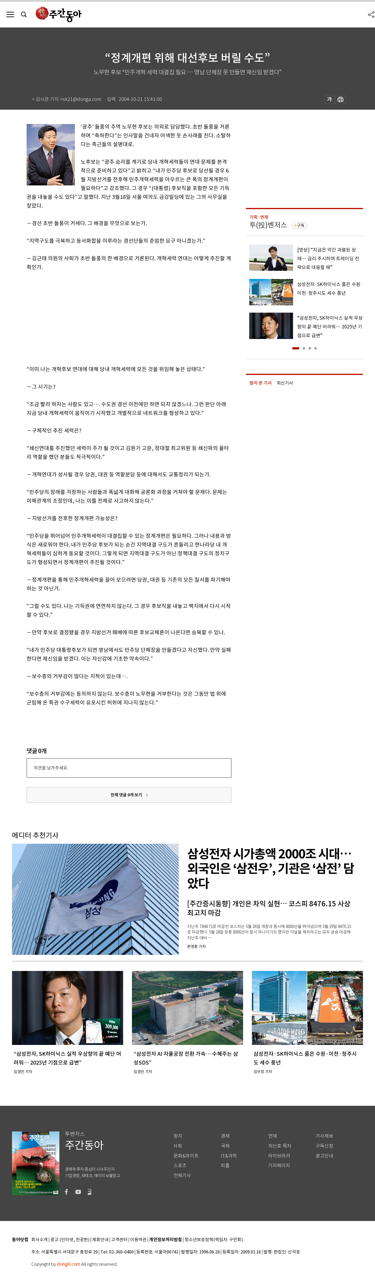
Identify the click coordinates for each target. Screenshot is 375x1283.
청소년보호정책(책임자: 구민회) (214, 1239)
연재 (272, 1136)
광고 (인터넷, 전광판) (70, 1239)
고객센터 (119, 1239)
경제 (225, 1136)
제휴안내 (100, 1239)
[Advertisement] (114, 317)
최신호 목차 (279, 1146)
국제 (225, 1146)
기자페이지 (279, 1165)
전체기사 (182, 1175)
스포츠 (180, 1165)
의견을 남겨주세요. (51, 768)
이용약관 (138, 1239)
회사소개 (39, 1239)
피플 (225, 1165)
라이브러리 (279, 1156)
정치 (177, 1136)
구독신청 (324, 1146)
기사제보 (324, 1136)
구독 (301, 225)
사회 (177, 1146)
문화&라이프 (186, 1156)
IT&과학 (229, 1156)
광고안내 (324, 1156)
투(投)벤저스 (268, 225)
